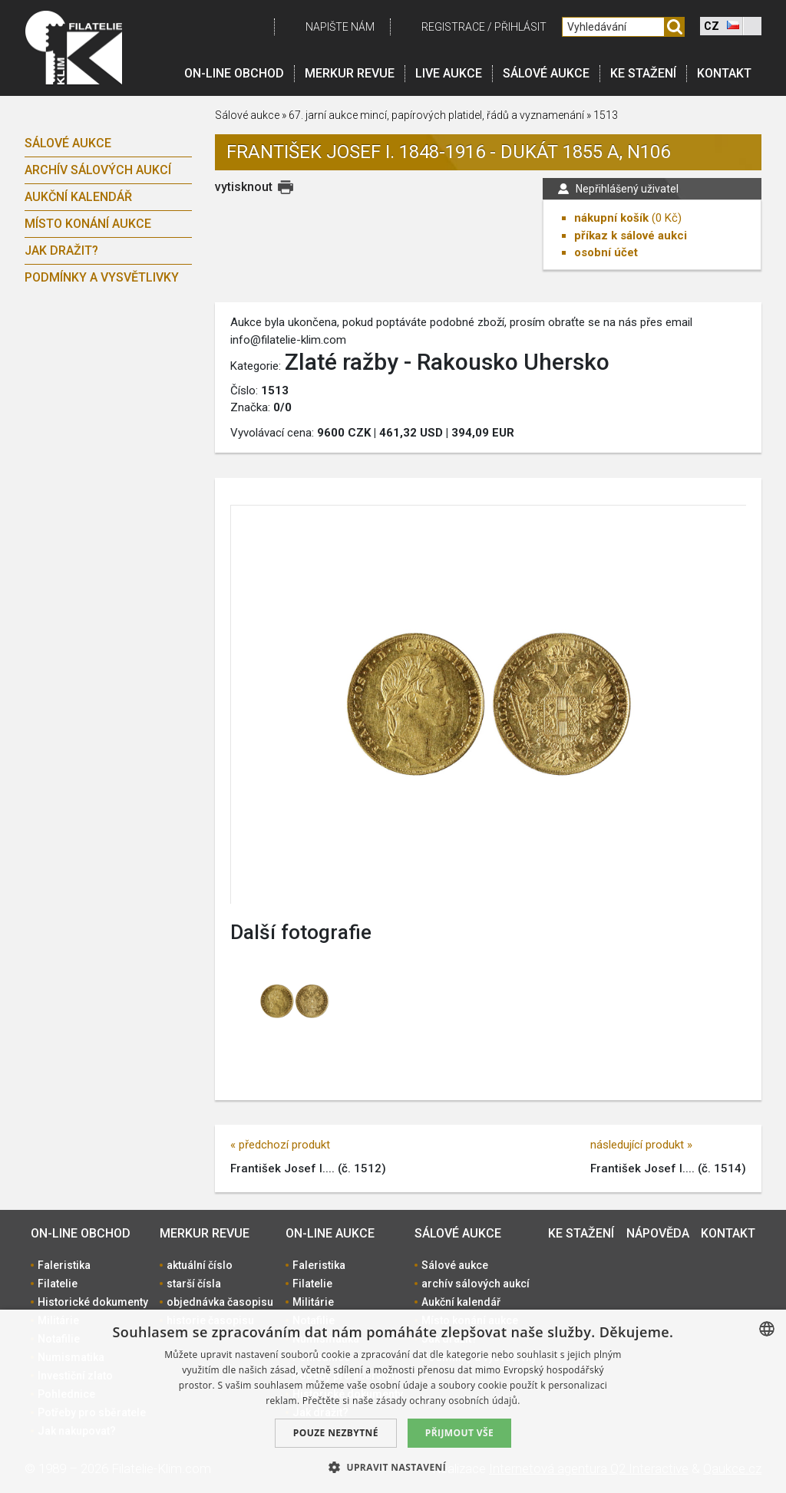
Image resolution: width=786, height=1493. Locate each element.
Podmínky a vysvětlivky (102, 277)
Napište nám (340, 27)
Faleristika (64, 1265)
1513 (605, 115)
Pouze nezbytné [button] (335, 1432)
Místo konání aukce (88, 223)
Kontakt (724, 73)
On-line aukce (330, 1233)
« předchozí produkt (280, 1145)
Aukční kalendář (78, 197)
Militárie (313, 1302)
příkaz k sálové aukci (630, 235)
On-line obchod (234, 73)
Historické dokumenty (93, 1302)
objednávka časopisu (220, 1302)
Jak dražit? (61, 250)
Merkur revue (350, 73)
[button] (393, 1467)
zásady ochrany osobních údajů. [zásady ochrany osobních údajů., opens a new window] (448, 1400)
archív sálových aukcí (98, 170)
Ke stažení (643, 73)
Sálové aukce (546, 73)
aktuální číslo (200, 1265)
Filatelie (58, 1283)
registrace (453, 27)
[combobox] (766, 1328)
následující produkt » (641, 1145)
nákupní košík (611, 218)
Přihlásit (520, 27)
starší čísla (194, 1283)
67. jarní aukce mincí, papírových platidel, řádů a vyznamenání (436, 115)
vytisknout (243, 187)
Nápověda (657, 1233)
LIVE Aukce (448, 73)
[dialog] (393, 1401)
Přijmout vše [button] (459, 1432)
